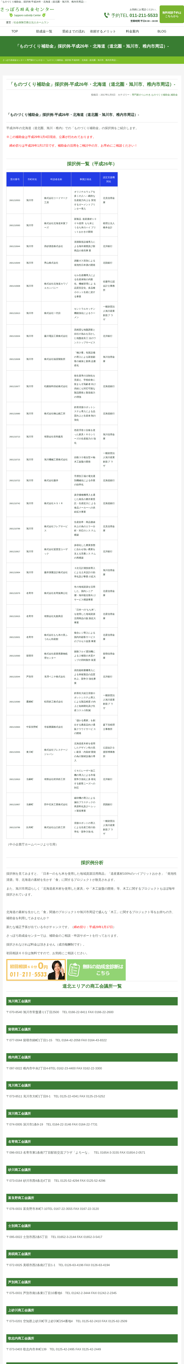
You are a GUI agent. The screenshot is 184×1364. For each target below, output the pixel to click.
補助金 (174, 94)
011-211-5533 (144, 15)
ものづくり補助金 (160, 94)
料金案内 (132, 31)
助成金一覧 (44, 31)
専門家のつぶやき (141, 94)
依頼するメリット (103, 31)
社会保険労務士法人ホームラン (31, 22)
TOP (15, 31)
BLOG (161, 31)
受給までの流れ (73, 31)
